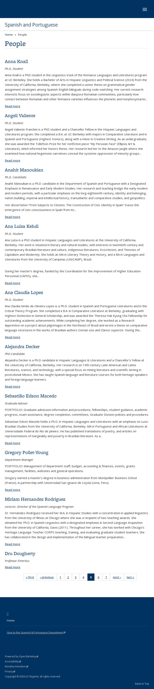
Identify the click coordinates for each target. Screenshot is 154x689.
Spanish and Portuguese (31, 24)
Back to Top (142, 683)
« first (31, 578)
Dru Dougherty (20, 553)
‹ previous (48, 578)
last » (132, 578)
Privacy (10, 671)
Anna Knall (16, 61)
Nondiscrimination (16, 666)
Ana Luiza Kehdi (21, 226)
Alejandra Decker (22, 346)
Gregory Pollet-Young (26, 452)
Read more (12, 106)
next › (118, 578)
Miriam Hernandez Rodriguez (35, 499)
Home (9, 34)
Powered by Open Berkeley (21, 656)
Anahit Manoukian (24, 170)
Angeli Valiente (20, 115)
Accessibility (13, 661)
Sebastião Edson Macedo (31, 396)
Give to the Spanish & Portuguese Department (36, 632)
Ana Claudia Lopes (24, 292)
